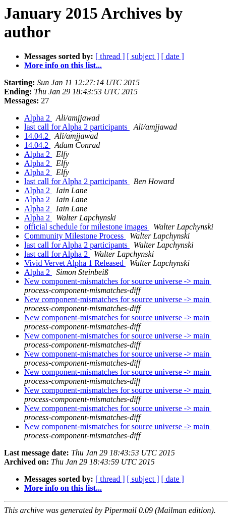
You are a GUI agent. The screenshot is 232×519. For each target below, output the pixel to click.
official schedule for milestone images (86, 226)
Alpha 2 (38, 117)
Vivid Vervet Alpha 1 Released (75, 263)
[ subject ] (143, 56)
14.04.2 (37, 136)
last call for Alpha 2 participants (77, 127)
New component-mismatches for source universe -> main (117, 281)
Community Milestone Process (75, 236)
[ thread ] (110, 56)
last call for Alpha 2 (57, 254)
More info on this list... (63, 65)
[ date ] (172, 56)
